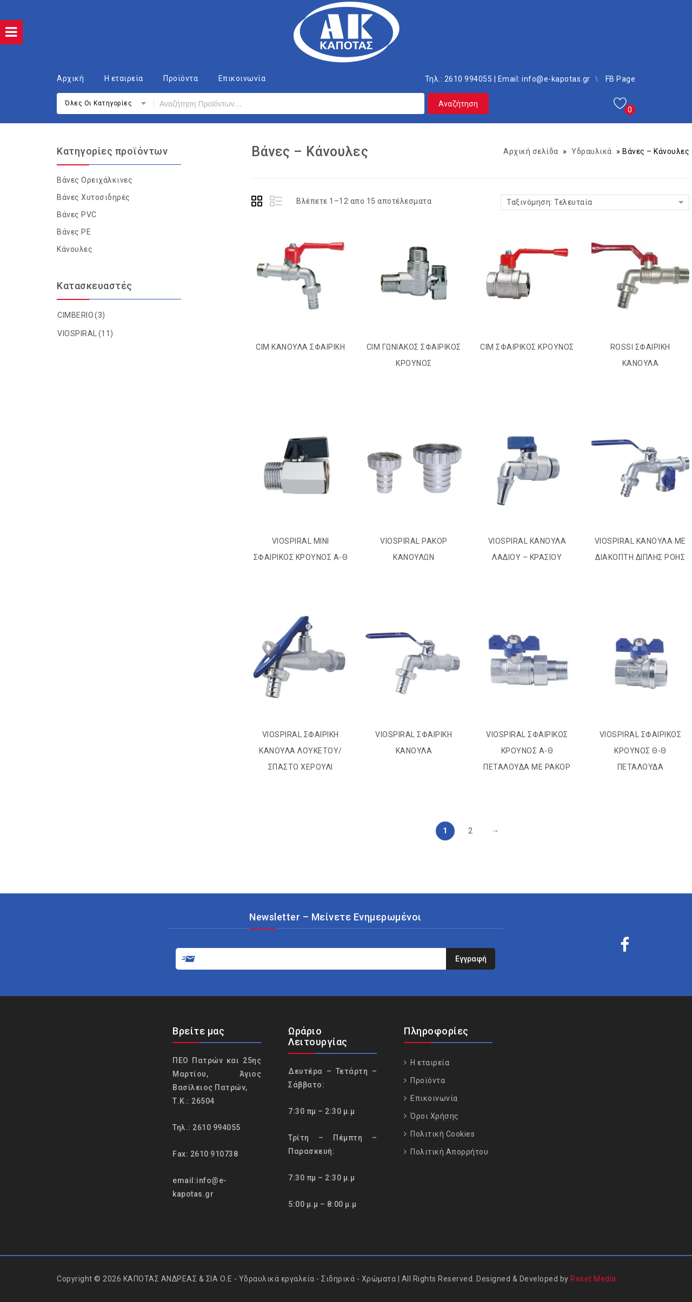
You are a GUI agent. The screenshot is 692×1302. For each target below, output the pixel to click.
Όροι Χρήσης (434, 1116)
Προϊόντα (180, 78)
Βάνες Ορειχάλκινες (94, 180)
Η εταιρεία (123, 78)
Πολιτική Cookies (442, 1134)
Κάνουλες (74, 249)
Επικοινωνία (242, 78)
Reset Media (593, 1278)
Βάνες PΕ (74, 232)
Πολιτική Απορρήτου (449, 1151)
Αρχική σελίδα (530, 151)
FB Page (621, 79)
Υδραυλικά (591, 151)
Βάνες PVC (77, 214)
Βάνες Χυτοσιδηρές (93, 197)
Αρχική (70, 78)
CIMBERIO (75, 315)
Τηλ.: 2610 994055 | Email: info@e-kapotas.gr (507, 79)
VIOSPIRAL (77, 333)
